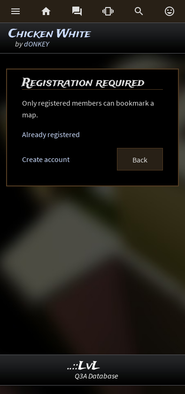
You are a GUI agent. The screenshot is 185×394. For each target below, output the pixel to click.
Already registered (51, 134)
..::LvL (84, 366)
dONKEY (36, 43)
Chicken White (49, 34)
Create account (45, 159)
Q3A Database (96, 375)
